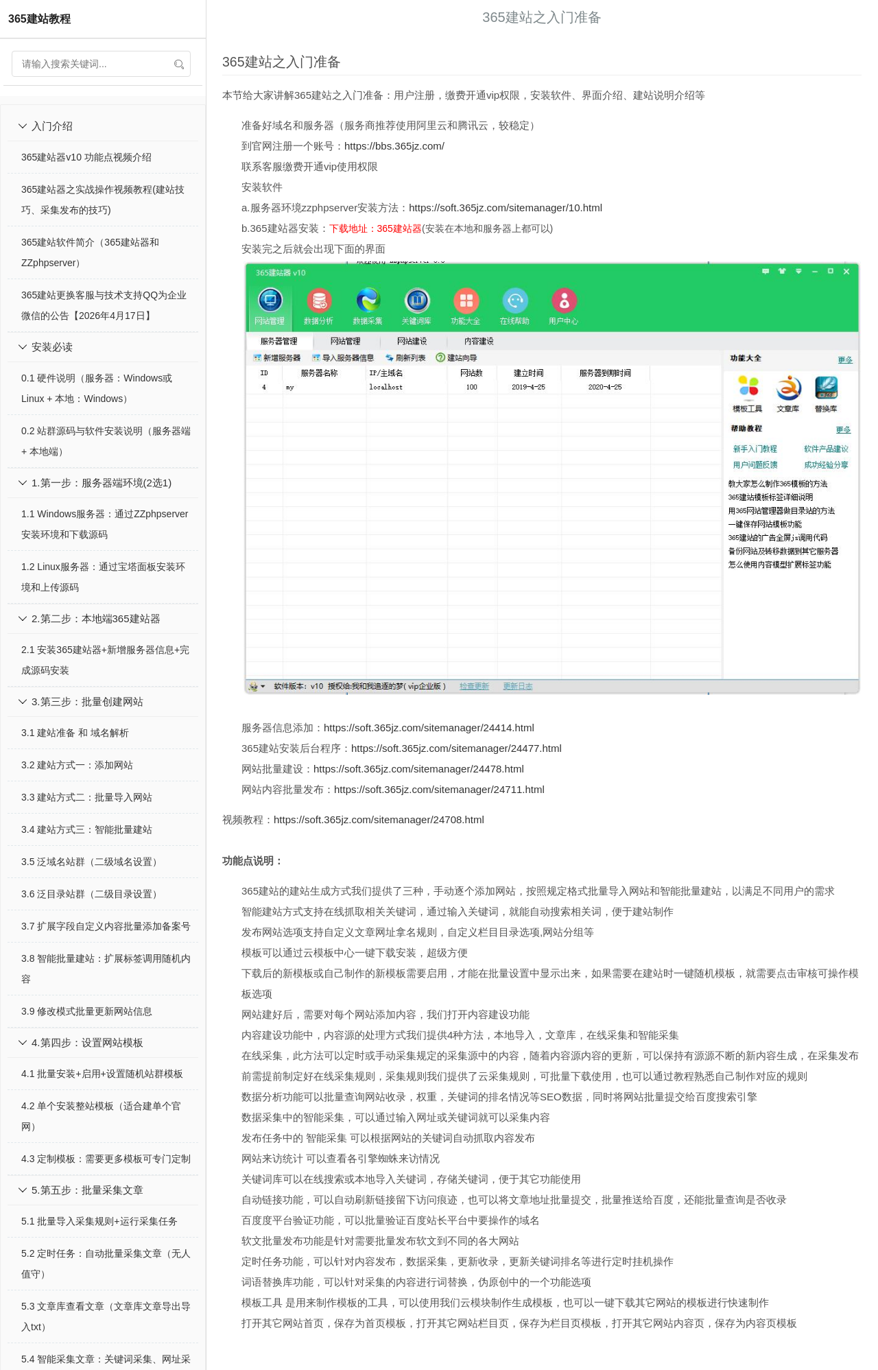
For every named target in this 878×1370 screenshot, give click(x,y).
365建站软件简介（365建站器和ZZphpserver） (90, 252)
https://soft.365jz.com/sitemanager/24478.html (418, 769)
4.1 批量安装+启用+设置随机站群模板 (102, 1073)
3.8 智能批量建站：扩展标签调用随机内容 (106, 968)
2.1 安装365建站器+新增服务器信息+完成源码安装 (105, 660)
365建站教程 (39, 19)
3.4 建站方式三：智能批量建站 (86, 829)
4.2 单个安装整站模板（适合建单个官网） (101, 1116)
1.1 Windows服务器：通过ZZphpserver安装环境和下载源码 (105, 524)
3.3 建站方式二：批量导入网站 (86, 797)
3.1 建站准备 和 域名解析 (75, 732)
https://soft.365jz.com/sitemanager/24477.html (456, 748)
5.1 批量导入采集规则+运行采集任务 (99, 1221)
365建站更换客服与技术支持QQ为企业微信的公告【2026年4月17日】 (104, 305)
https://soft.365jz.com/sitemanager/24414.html (429, 727)
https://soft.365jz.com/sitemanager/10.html (505, 207)
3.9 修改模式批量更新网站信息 (86, 1011)
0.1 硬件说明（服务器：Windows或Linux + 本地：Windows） (96, 388)
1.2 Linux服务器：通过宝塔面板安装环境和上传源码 (103, 577)
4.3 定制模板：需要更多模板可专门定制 (106, 1158)
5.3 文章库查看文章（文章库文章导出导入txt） (106, 1316)
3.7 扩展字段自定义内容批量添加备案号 (106, 926)
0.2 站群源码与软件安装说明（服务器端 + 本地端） (106, 441)
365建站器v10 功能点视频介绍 (86, 157)
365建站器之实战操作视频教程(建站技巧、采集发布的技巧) (103, 199)
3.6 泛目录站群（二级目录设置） (91, 893)
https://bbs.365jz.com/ (394, 146)
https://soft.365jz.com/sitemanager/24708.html (379, 819)
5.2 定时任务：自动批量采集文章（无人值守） (106, 1263)
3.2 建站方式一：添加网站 (77, 764)
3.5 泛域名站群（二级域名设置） (91, 861)
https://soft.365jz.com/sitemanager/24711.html (439, 789)
